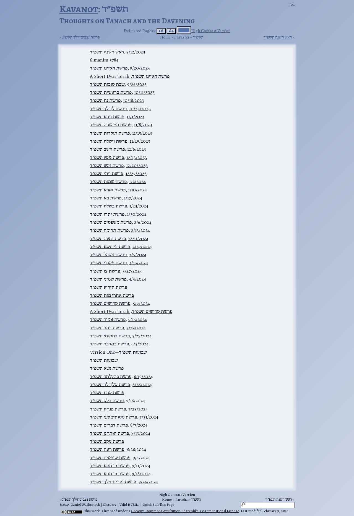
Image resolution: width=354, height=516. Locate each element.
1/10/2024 (137, 189)
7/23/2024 (138, 408)
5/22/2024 (136, 327)
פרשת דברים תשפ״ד (109, 425)
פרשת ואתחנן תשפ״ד (109, 433)
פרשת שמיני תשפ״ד (108, 279)
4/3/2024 (137, 279)
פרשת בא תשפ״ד (105, 197)
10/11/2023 (144, 92)
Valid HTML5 (129, 504)
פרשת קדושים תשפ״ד (110, 303)
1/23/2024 (138, 205)
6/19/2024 (143, 376)
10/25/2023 (140, 108)
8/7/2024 (138, 425)
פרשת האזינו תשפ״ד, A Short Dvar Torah (130, 76)
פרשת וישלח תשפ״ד (108, 141)
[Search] (268, 505)
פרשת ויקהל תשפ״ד (108, 254)
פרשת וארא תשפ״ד (108, 189)
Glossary (109, 504)
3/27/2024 (132, 271)
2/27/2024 (142, 246)
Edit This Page (163, 504)
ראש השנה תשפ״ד (278, 37)
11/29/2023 (140, 141)
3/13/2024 (138, 262)
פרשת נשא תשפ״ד (107, 368)
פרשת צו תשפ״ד (105, 271)
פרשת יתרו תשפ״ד (107, 214)
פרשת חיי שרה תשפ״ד (110, 124)
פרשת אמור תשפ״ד (108, 319)
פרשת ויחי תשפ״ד (106, 173)
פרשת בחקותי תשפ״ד (110, 335)
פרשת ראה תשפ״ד (107, 449)
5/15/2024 (137, 319)
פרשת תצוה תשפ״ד (108, 238)
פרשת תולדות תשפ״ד (110, 133)
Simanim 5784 (104, 60)
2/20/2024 (138, 238)
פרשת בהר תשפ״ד (107, 327)
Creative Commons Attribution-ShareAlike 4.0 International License (185, 511)
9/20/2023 (140, 68)
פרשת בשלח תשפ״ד (108, 205)
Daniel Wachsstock (85, 504)
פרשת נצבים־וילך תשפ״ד (113, 481)
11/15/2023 (142, 133)
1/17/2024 (133, 197)
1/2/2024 (137, 181)
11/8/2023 (143, 124)
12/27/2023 (136, 173)
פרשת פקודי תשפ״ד (108, 262)
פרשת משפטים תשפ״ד (111, 222)
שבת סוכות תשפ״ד (107, 84)
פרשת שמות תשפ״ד (108, 181)
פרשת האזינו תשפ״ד (108, 68)
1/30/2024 (136, 214)
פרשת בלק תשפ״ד (107, 400)
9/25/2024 (148, 481)
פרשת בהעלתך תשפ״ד (110, 376)
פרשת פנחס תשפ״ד (108, 408)
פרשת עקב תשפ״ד (107, 441)
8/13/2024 (140, 433)
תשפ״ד (198, 37)
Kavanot (78, 9)
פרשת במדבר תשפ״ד (109, 343)
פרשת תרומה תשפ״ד (109, 230)
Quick (147, 504)
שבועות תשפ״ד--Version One (118, 352)
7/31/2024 (148, 417)
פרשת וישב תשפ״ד (107, 149)
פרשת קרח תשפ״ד (107, 392)
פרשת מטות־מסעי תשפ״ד (113, 417)
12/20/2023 (137, 165)
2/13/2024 (140, 230)
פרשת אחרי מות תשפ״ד (112, 295)
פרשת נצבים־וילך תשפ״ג (81, 37)
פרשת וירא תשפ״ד (107, 116)
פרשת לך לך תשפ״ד (108, 108)
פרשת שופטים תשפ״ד (110, 457)
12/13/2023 (136, 157)
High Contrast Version (210, 31)
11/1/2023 (135, 116)
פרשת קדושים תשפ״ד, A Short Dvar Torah (131, 311)
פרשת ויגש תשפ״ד (107, 165)
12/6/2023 (136, 149)
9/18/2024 (141, 473)
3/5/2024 (137, 254)
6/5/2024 (140, 343)
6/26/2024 (142, 384)
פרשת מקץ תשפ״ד (107, 157)
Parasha (181, 37)
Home (165, 37)
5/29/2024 (142, 335)
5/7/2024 (141, 303)
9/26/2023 (137, 84)
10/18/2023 (133, 100)
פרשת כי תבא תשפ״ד (109, 473)
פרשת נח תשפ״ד (105, 100)
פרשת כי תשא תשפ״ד (110, 246)
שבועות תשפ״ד (104, 360)
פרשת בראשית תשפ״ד (111, 92)
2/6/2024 (142, 222)
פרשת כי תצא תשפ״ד (109, 465)
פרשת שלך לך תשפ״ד (110, 384)
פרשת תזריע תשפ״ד (108, 287)
